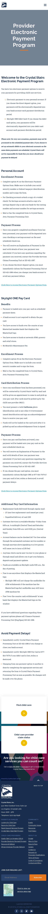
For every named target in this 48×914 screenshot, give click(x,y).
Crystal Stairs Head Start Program (12, 831)
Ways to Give (32, 841)
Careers (30, 847)
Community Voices (34, 825)
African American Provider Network (13, 847)
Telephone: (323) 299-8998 (10, 815)
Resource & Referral (8, 844)
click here (25, 767)
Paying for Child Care (8, 825)
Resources (31, 828)
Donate (30, 838)
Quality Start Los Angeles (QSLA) (12, 838)
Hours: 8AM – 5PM (7, 812)
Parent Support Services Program (12, 828)
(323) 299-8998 (14, 767)
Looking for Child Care (8, 822)
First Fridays (32, 831)
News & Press (32, 844)
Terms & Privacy (33, 858)
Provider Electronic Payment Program (13, 841)
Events (30, 822)
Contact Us (32, 850)
